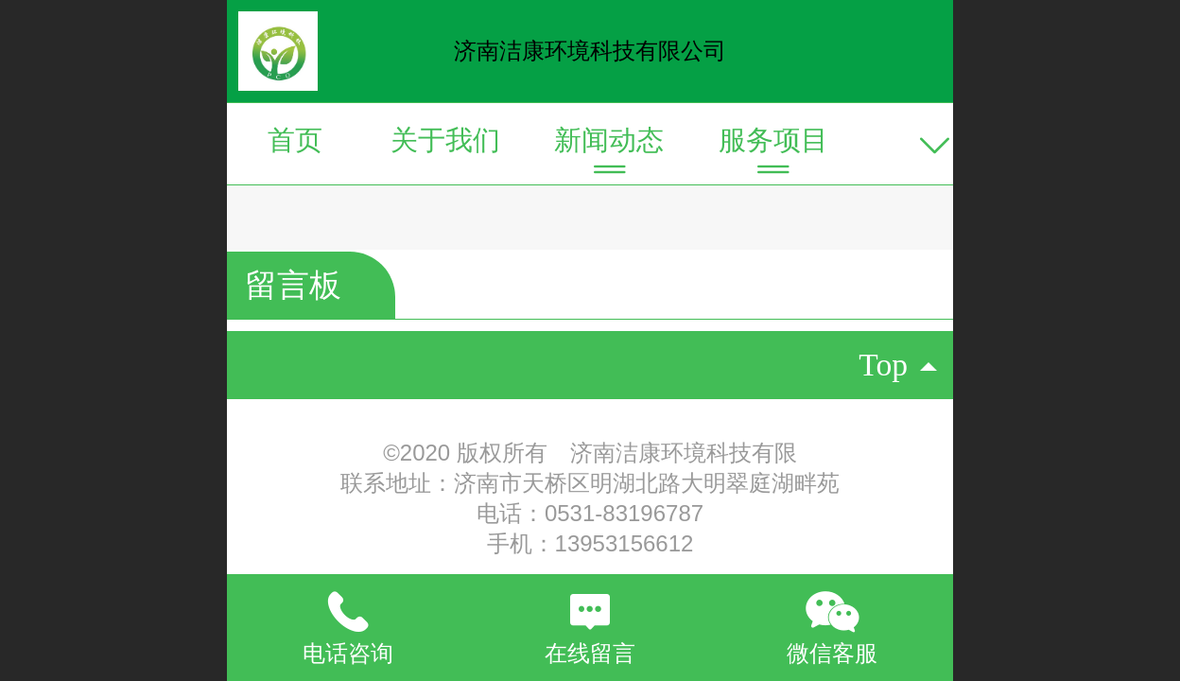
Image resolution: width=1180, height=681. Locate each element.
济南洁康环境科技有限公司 (590, 50)
